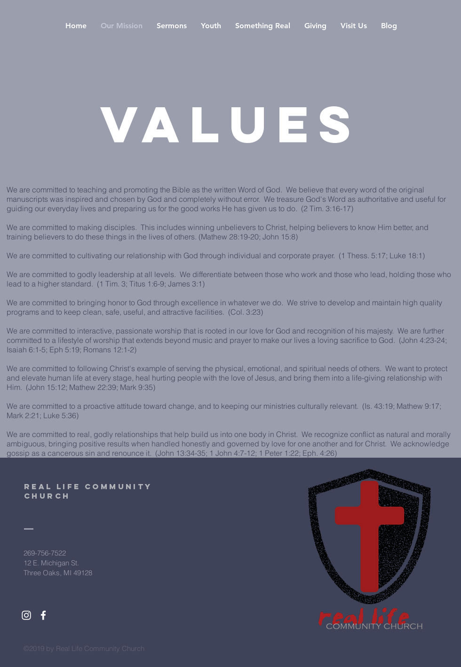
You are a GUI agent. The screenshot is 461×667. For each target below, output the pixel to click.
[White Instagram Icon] (26, 615)
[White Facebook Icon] (43, 615)
